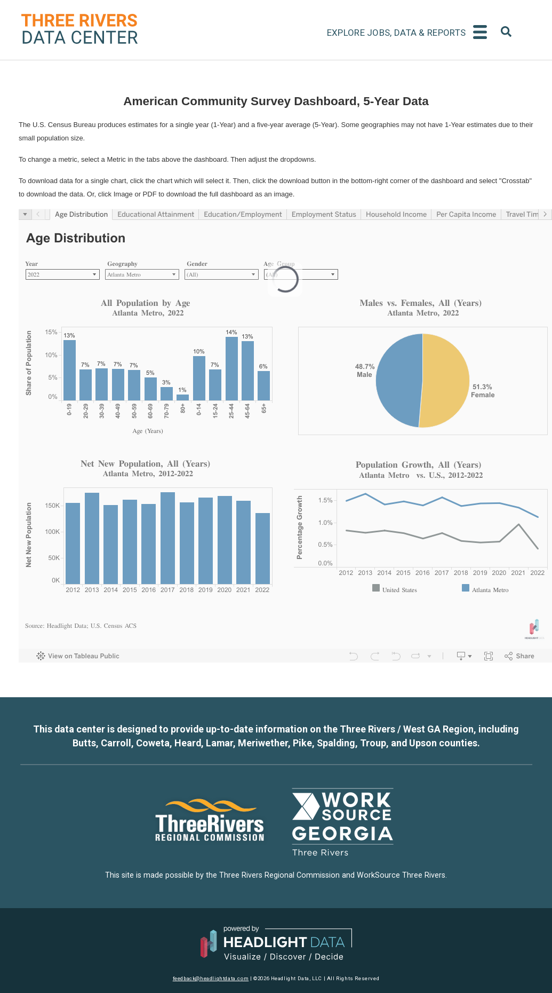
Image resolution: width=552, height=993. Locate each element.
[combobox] (506, 33)
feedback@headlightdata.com (211, 978)
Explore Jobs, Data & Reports (396, 32)
